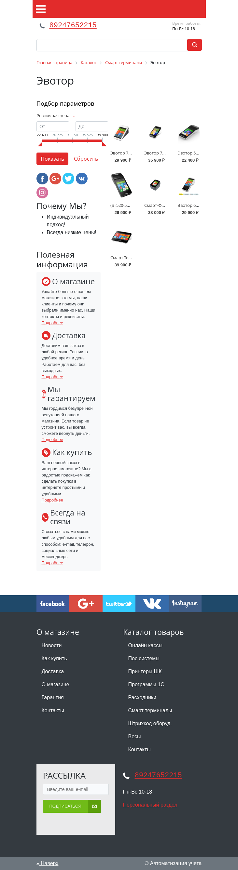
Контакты (53, 710)
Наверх (47, 863)
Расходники (142, 697)
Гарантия (53, 697)
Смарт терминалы (150, 710)
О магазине (55, 684)
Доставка (53, 671)
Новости (52, 645)
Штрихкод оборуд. (150, 723)
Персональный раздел (150, 805)
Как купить (54, 658)
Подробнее (52, 322)
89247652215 (73, 25)
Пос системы (144, 658)
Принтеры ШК (145, 671)
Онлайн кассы (145, 645)
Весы (134, 736)
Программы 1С (146, 684)
